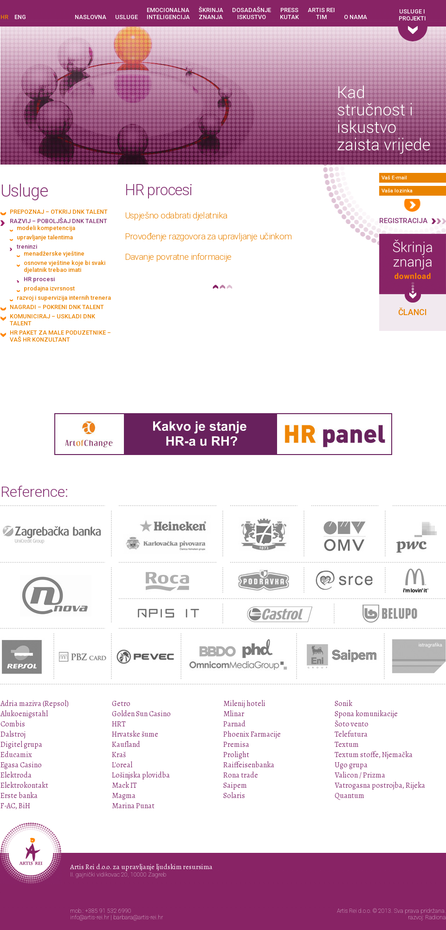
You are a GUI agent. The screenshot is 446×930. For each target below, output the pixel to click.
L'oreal (122, 765)
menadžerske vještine (54, 253)
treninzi (27, 246)
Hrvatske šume (135, 734)
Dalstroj (13, 734)
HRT (119, 724)
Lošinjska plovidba (141, 775)
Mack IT (124, 785)
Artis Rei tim (321, 13)
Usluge (126, 16)
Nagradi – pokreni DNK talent (57, 306)
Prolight (236, 755)
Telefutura (351, 734)
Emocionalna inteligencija (168, 13)
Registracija (403, 221)
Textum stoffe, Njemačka (374, 755)
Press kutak (289, 13)
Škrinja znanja (211, 13)
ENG (20, 16)
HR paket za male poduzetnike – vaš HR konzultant (60, 336)
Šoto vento (351, 724)
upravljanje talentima (45, 237)
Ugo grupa (351, 765)
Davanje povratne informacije (178, 256)
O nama (355, 16)
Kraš (119, 755)
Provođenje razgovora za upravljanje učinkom (208, 236)
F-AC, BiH (15, 806)
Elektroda (16, 775)
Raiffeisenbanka (248, 765)
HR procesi (39, 279)
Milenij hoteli (244, 704)
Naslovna (90, 16)
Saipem (235, 785)
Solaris (234, 796)
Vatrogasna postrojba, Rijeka (380, 785)
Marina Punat (133, 806)
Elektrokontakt (24, 785)
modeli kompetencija (46, 227)
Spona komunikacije (366, 714)
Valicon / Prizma (360, 775)
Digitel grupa (21, 744)
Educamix (16, 755)
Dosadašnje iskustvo (251, 13)
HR (4, 16)
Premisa (236, 744)
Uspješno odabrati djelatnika (176, 215)
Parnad (234, 724)
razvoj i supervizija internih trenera (64, 297)
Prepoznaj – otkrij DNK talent (59, 211)
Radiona (435, 917)
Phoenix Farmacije (252, 734)
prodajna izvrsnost (49, 288)
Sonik (343, 704)
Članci (412, 312)
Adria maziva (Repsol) (34, 704)
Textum (347, 744)
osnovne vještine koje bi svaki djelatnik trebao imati (64, 266)
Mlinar (233, 714)
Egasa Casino (21, 765)
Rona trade (240, 775)
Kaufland (126, 744)
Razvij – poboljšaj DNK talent (58, 221)
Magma (124, 796)
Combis (12, 724)
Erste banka (19, 796)
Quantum (349, 796)
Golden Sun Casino (141, 714)
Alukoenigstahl (24, 714)
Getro (121, 704)
